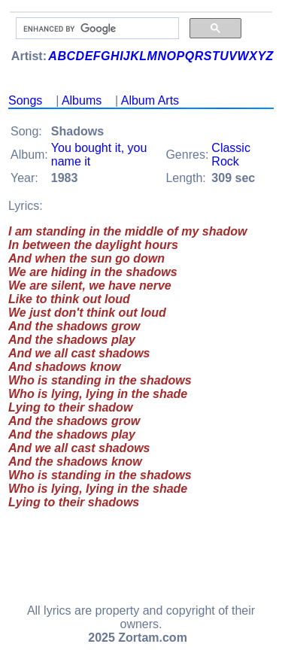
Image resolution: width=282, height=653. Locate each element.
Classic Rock (230, 154)
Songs (25, 100)
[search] (95, 28)
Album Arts (150, 100)
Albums (82, 100)
